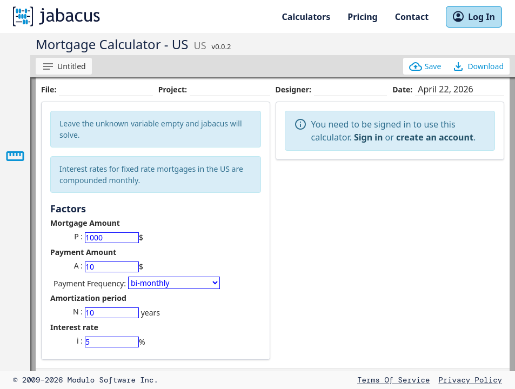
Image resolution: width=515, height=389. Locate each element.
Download (478, 66)
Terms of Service (393, 380)
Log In (474, 17)
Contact (412, 17)
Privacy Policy (470, 380)
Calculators (306, 17)
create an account (434, 137)
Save (425, 66)
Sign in (368, 137)
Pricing (362, 17)
